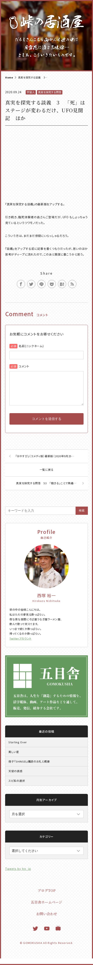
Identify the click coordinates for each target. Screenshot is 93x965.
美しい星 (13, 758)
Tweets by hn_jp (18, 875)
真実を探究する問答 (49, 92)
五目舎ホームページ (46, 908)
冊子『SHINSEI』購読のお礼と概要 (29, 768)
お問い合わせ (46, 920)
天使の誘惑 (15, 778)
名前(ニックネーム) (31, 346)
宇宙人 (31, 92)
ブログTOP (47, 897)
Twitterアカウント (20, 645)
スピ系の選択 (16, 787)
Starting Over (17, 749)
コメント (24, 366)
